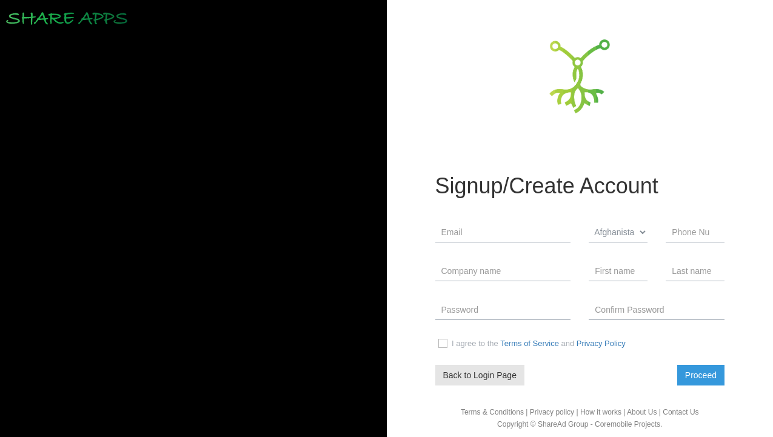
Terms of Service (529, 343)
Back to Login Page (480, 374)
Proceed (701, 374)
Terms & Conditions (492, 412)
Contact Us (680, 412)
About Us (642, 412)
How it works (600, 412)
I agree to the (467, 343)
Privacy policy (552, 412)
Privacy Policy (601, 343)
